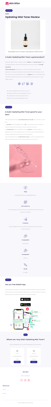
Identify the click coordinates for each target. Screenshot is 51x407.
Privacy (4, 393)
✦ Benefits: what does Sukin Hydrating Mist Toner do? (19, 93)
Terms (4, 389)
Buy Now (17, 361)
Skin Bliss (25, 372)
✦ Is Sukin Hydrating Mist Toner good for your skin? (18, 90)
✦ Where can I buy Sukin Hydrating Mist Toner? (17, 98)
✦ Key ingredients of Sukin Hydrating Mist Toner (17, 95)
